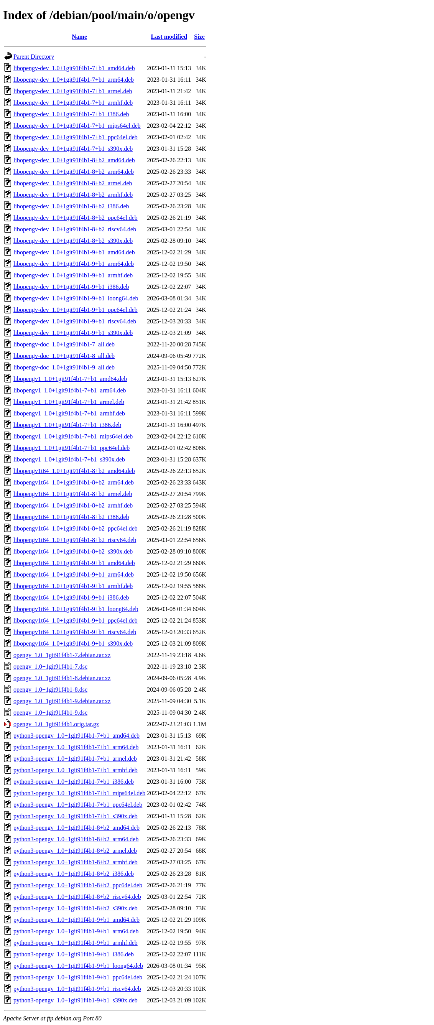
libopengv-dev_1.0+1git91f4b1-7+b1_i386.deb (71, 114)
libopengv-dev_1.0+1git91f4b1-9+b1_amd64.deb (74, 252)
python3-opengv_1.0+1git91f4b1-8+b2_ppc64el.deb (77, 885)
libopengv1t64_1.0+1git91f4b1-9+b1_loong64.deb (75, 609)
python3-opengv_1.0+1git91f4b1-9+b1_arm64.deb (75, 931)
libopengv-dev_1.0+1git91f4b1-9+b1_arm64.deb (73, 263)
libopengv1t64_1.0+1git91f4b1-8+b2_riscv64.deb (74, 540)
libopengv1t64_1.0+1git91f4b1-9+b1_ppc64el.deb (75, 620)
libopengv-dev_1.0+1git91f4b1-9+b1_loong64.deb (75, 298)
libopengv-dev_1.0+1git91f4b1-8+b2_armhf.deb (73, 194)
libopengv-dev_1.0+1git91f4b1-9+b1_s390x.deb (73, 333)
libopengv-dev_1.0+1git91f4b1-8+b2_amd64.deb (74, 160)
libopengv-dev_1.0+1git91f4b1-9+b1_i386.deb (71, 286)
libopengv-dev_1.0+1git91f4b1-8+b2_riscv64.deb (74, 229)
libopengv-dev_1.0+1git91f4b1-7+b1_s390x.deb (73, 148)
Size (199, 36)
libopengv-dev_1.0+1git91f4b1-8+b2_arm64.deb (73, 171)
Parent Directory (33, 56)
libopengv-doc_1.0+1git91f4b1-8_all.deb (64, 356)
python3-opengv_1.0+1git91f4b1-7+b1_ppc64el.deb (77, 804)
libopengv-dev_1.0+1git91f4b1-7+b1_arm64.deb (73, 79)
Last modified (169, 36)
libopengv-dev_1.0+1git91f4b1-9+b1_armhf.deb (73, 275)
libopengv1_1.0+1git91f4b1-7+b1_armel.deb (68, 402)
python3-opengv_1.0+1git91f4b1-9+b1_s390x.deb (75, 1000)
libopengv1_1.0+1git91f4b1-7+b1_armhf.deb (69, 413)
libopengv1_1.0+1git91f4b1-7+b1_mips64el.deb (73, 436)
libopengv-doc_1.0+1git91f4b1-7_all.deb (64, 344)
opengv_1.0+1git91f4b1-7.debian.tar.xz (61, 655)
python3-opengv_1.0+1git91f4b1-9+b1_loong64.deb (78, 965)
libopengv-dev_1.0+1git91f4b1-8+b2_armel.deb (72, 183)
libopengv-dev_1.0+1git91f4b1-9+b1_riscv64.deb (74, 321)
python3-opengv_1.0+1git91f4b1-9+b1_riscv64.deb (77, 988)
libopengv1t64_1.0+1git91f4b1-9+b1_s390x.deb (73, 643)
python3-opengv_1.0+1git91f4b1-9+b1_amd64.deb (76, 919)
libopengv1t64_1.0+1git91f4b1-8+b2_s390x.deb (73, 551)
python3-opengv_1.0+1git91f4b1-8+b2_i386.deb (73, 873)
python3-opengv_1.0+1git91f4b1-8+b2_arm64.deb (75, 839)
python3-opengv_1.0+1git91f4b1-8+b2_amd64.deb (76, 827)
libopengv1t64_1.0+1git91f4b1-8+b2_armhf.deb (73, 505)
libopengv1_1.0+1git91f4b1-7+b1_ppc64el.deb (71, 448)
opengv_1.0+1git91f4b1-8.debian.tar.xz (61, 678)
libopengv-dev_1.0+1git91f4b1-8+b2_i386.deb (71, 206)
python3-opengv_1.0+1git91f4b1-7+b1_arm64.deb (75, 747)
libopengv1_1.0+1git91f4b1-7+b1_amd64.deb (70, 379)
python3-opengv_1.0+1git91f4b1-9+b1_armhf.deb (75, 942)
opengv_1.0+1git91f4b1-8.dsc (50, 689)
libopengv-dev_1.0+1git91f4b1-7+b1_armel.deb (72, 91)
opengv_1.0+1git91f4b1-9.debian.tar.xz (61, 701)
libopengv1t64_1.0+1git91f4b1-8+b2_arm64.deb (73, 482)
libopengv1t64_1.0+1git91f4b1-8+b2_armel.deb (72, 494)
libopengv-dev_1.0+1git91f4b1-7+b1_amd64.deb (74, 68)
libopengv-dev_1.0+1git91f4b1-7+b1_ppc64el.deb (75, 137)
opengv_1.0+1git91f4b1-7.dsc (50, 666)
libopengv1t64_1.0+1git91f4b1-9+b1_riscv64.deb (74, 632)
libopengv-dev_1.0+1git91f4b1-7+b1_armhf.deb (73, 102)
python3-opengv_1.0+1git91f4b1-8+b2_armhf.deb (75, 862)
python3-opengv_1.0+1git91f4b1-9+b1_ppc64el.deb (77, 977)
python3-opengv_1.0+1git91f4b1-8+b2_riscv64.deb (77, 896)
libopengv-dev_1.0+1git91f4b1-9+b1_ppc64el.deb (75, 310)
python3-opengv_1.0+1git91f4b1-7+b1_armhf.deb (75, 770)
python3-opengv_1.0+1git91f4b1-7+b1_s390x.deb (75, 816)
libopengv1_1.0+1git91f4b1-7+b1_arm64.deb (69, 390)
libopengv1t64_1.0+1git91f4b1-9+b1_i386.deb (71, 597)
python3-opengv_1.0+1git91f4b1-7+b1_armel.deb (75, 758)
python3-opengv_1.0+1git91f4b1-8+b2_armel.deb (75, 850)
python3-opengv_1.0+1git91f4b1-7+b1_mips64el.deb (79, 793)
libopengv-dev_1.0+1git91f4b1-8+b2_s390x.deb (73, 240)
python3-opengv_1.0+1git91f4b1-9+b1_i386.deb (73, 954)
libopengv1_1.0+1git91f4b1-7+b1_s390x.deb (69, 459)
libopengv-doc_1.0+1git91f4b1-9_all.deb (64, 367)
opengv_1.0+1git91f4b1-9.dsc (50, 712)
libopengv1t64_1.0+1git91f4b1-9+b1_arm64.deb (73, 574)
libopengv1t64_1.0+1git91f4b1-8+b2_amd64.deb (74, 471)
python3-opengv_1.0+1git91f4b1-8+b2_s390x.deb (75, 908)
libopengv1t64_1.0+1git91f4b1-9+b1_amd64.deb (74, 563)
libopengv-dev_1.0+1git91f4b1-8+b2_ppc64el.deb (75, 217)
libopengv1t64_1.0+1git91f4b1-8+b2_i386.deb (71, 517)
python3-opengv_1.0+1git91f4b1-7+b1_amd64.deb (76, 735)
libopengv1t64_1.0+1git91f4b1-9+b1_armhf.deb (73, 586)
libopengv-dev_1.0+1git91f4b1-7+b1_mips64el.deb (77, 125)
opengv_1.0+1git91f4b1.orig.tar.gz (56, 724)
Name (79, 36)
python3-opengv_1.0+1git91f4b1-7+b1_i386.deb (73, 781)
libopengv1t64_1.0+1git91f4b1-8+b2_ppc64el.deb (75, 528)
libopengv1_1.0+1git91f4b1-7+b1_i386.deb (67, 425)
